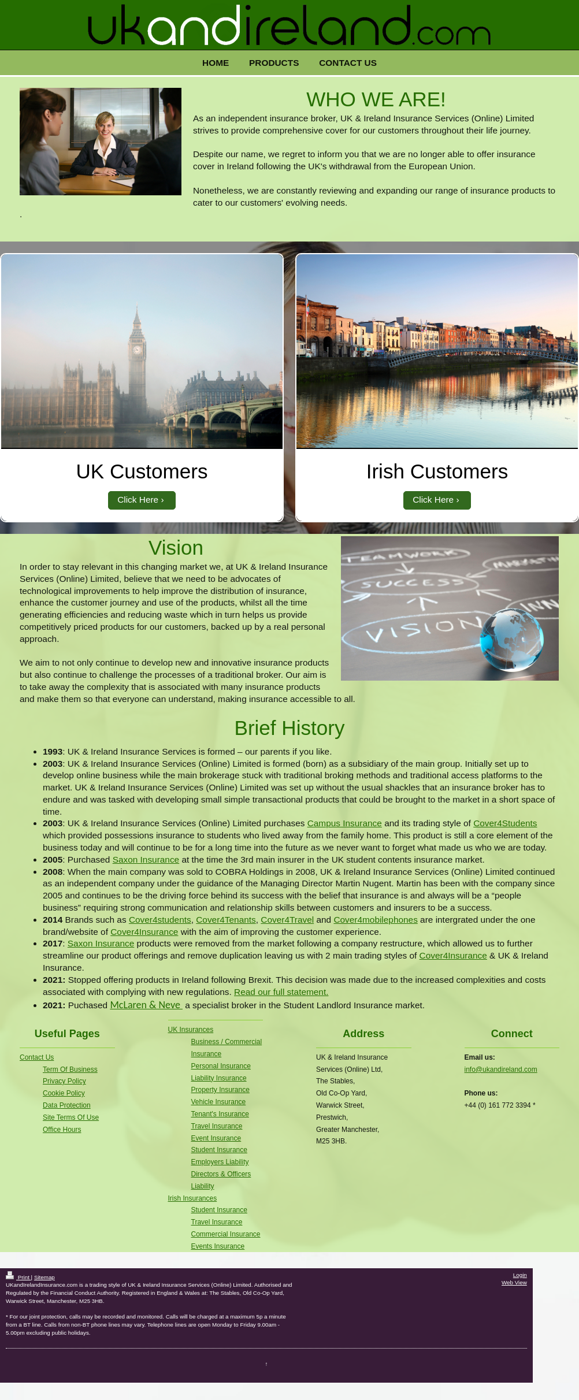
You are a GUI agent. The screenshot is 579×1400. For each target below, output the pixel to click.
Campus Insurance (344, 823)
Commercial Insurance (226, 1234)
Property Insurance (220, 1090)
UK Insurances (191, 1030)
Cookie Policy (64, 1093)
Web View (514, 1282)
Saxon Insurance (146, 859)
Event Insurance (216, 1138)
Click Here (137, 499)
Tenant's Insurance (220, 1114)
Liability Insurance (219, 1078)
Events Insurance (218, 1246)
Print (18, 1277)
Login (520, 1275)
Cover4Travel (287, 919)
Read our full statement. (281, 992)
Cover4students (160, 919)
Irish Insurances (192, 1198)
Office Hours (62, 1130)
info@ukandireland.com (501, 1069)
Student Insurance (219, 1150)
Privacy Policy (64, 1081)
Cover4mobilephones (375, 919)
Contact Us (37, 1057)
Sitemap (44, 1277)
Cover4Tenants (226, 919)
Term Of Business (70, 1069)
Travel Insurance (217, 1126)
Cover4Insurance (144, 932)
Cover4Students (505, 823)
